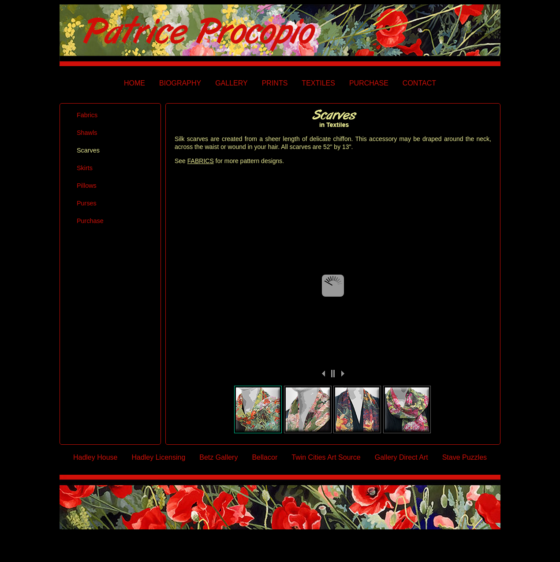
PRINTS (275, 83)
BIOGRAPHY (180, 83)
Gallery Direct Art (401, 457)
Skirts (85, 167)
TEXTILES (318, 83)
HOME (134, 83)
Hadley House (95, 457)
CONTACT (419, 83)
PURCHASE (368, 83)
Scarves (88, 150)
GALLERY (231, 83)
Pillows (87, 185)
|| (333, 373)
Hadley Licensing (158, 457)
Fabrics (87, 115)
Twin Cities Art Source (326, 457)
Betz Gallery (218, 457)
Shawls (87, 132)
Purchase (90, 220)
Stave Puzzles (464, 457)
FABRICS (200, 160)
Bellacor (264, 457)
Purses (87, 203)
